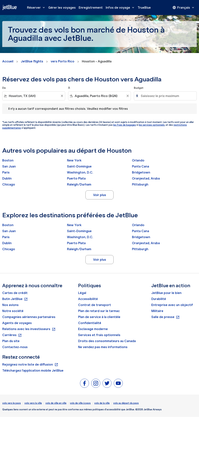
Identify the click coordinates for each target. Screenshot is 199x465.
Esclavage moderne (93, 329)
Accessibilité (88, 299)
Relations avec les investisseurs (29, 329)
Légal (82, 293)
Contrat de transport (94, 305)
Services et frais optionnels (99, 335)
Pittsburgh (140, 184)
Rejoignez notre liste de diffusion (30, 365)
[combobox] (34, 96)
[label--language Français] (183, 7)
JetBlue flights (32, 61)
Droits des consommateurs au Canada (107, 341)
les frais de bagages (124, 124)
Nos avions (10, 305)
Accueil (7, 61)
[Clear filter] (62, 96)
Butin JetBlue (15, 299)
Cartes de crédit (15, 293)
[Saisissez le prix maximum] (166, 96)
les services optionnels (152, 124)
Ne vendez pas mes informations (102, 347)
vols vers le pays (11, 403)
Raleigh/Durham (79, 184)
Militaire (157, 311)
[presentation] (183, 7)
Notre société (12, 311)
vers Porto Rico (62, 61)
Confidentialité (89, 323)
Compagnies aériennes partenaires (28, 317)
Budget (138, 87)
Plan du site (11, 341)
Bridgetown (141, 172)
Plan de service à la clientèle (99, 317)
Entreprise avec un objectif (172, 305)
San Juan (9, 166)
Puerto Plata (76, 178)
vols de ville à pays (80, 403)
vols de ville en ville (55, 403)
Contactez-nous (15, 347)
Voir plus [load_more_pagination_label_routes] (99, 195)
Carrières (12, 335)
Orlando (138, 160)
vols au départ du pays (126, 403)
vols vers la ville (33, 403)
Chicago (8, 184)
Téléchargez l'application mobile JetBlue (32, 370)
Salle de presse (165, 317)
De (4, 87)
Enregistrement (91, 7)
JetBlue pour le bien (166, 293)
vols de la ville (102, 403)
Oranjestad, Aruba (146, 178)
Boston (8, 160)
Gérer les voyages (62, 7)
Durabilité (158, 299)
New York (74, 160)
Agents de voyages (17, 323)
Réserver (37, 7)
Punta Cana (140, 166)
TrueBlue (144, 7)
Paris (6, 172)
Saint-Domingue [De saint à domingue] (79, 166)
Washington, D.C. (80, 172)
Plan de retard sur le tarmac (99, 311)
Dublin (7, 178)
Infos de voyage (121, 7)
